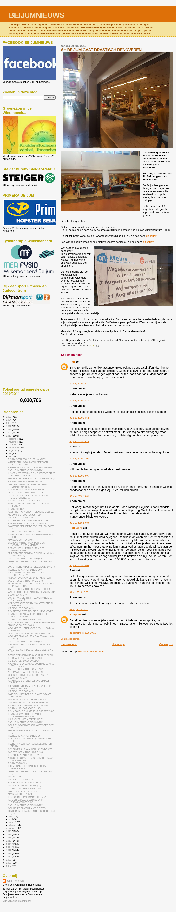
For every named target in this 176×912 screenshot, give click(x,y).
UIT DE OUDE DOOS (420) (21, 691)
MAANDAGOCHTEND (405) (21, 625)
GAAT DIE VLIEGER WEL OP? (22, 791)
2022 (9, 426)
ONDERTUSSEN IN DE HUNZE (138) (25, 581)
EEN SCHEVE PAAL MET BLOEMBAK (26, 489)
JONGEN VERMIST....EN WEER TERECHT (28, 702)
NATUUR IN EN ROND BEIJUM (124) (25, 641)
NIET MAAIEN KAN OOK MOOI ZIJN (25, 672)
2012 (9, 850)
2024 (9, 419)
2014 (9, 844)
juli (10, 453)
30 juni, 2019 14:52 (79, 418)
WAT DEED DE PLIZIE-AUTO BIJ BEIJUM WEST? (31, 592)
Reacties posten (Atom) (91, 651)
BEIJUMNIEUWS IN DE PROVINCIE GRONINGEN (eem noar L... (25, 715)
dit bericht (151, 235)
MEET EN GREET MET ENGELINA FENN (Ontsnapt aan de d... (27, 485)
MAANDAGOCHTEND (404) (21, 794)
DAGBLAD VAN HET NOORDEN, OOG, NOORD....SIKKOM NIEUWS (26, 544)
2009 (9, 859)
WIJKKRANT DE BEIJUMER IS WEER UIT (28, 520)
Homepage (118, 644)
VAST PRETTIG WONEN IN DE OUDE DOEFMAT (31, 512)
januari (12, 828)
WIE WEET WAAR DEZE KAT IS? (24, 500)
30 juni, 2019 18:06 (79, 476)
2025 (9, 417)
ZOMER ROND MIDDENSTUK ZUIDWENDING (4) (31, 478)
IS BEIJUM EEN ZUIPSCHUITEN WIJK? (27, 699)
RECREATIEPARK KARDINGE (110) (25, 481)
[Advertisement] (20, 328)
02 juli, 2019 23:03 (78, 609)
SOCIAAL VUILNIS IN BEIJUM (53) (24, 785)
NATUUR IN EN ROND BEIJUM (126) (25, 470)
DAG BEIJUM (14, 776)
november (14, 442)
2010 (9, 856)
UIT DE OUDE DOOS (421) (21, 608)
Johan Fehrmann (16, 880)
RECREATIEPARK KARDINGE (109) (25, 570)
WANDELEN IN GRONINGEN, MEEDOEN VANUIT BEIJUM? (28, 463)
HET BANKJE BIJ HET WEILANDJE (25, 782)
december (14, 439)
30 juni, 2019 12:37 (79, 383)
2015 (9, 840)
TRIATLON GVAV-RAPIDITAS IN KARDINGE (29, 633)
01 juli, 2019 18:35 (78, 592)
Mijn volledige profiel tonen (17, 901)
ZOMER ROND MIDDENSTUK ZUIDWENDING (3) (31, 567)
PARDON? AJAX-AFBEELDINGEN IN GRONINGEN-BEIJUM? (25, 801)
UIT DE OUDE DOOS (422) (21, 517)
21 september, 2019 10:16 (82, 633)
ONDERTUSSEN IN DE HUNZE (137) (25, 669)
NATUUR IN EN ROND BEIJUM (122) (25, 805)
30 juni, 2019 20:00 (79, 565)
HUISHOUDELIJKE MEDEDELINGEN (25, 719)
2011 (9, 853)
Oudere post (166, 644)
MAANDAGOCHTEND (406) (21, 540)
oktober (13, 444)
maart (12, 822)
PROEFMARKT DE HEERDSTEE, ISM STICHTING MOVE (26, 573)
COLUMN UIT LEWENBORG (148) (24, 531)
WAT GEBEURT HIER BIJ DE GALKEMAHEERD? (31, 622)
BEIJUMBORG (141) (17, 509)
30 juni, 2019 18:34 (79, 496)
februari (13, 825)
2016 (9, 837)
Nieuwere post (69, 644)
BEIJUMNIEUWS (36, 15)
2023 (9, 423)
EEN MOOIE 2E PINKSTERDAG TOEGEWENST (31, 711)
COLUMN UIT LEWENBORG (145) (24, 788)
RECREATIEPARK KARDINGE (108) (25, 658)
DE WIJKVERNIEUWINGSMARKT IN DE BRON (30, 655)
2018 (9, 831)
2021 (9, 429)
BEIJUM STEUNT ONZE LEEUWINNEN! (27, 459)
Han (72, 361)
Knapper (75, 614)
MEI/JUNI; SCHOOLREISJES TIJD (24, 515)
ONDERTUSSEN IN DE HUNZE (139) (25, 492)
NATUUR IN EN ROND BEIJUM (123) (25, 722)
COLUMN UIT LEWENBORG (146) (24, 708)
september (14, 447)
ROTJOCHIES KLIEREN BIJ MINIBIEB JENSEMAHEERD (26, 549)
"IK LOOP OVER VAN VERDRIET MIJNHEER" (29, 578)
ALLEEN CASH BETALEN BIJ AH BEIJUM (28, 705)
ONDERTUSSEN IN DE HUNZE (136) (25, 752)
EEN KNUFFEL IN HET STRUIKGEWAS (27, 523)
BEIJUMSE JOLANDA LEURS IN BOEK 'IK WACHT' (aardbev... (28, 615)
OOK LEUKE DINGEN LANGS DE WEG (27, 808)
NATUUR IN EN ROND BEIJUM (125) (25, 558)
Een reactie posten (70, 639)
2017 (9, 834)
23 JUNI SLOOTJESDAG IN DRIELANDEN (28, 675)
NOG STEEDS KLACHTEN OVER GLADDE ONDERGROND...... (28, 496)
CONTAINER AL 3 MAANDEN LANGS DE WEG (30, 749)
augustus (13, 450)
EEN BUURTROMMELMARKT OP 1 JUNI (27, 797)
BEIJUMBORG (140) (17, 595)
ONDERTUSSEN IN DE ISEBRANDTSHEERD (29, 589)
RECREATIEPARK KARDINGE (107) (25, 736)
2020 (9, 432)
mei (11, 816)
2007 (9, 866)
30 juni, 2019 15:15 (79, 441)
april (11, 819)
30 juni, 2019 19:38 (79, 523)
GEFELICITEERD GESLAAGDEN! (24, 661)
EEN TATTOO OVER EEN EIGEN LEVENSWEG (30, 611)
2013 (9, 847)
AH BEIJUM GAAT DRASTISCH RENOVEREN (101, 49)
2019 (9, 435)
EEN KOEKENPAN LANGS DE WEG (25, 755)
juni (11, 456)
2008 (9, 862)
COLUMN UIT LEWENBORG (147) (24, 619)
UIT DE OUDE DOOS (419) (21, 779)
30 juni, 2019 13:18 (79, 400)
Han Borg (75, 527)
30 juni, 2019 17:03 (79, 458)
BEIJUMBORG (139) (17, 678)
